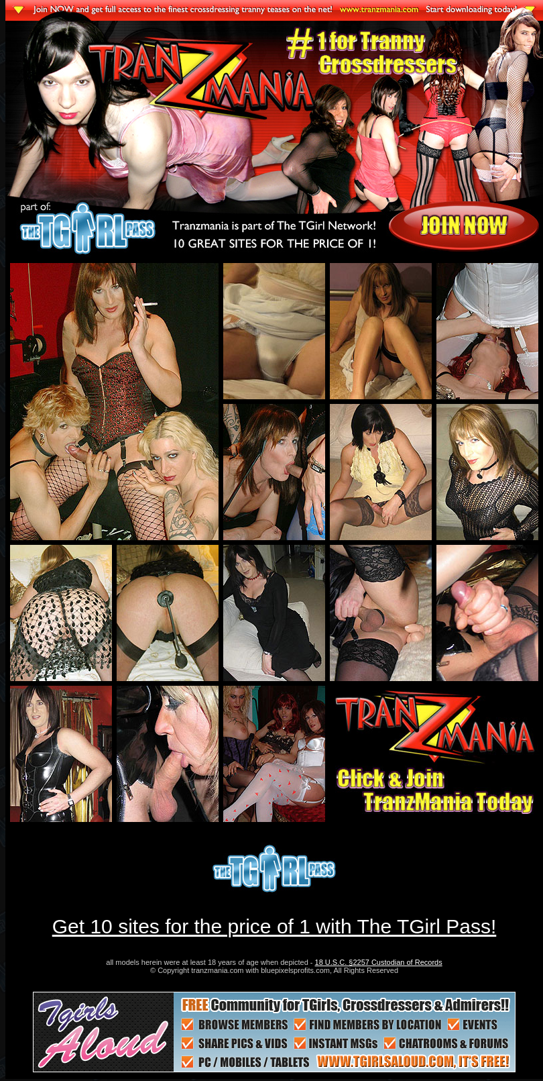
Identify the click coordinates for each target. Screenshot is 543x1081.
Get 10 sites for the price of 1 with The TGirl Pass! (274, 926)
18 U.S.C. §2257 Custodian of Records (378, 962)
